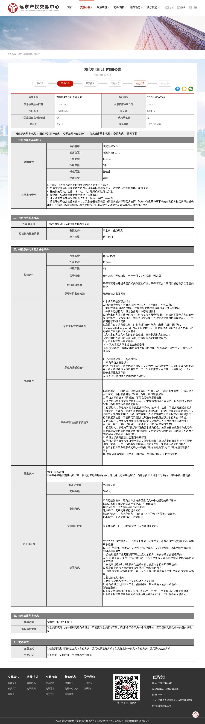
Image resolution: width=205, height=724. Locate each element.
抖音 (195, 7)
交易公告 (86, 7)
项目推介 (69, 683)
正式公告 (65, 83)
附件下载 (132, 133)
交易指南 (120, 7)
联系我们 (88, 688)
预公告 (40, 83)
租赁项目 (28, 54)
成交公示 (140, 83)
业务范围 (50, 683)
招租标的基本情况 (25, 133)
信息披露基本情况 (100, 133)
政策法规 (103, 7)
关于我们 (153, 7)
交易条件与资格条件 (74, 133)
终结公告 (165, 83)
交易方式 (118, 133)
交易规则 (31, 688)
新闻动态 (136, 7)
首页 (69, 7)
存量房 (11, 694)
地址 (171, 7)
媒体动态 (69, 694)
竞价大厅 (115, 83)
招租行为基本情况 (49, 133)
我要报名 (90, 83)
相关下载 (50, 694)
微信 (183, 7)
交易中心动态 (71, 688)
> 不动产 (36, 54)
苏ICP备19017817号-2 (104, 721)
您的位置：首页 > (16, 54)
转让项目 (12, 683)
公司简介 (88, 683)
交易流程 (50, 688)
